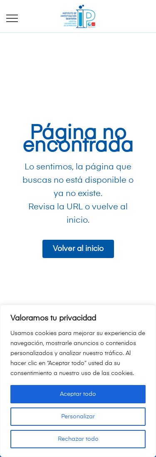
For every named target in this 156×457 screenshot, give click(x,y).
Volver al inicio (78, 249)
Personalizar (78, 417)
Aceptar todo (78, 394)
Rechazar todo (78, 439)
